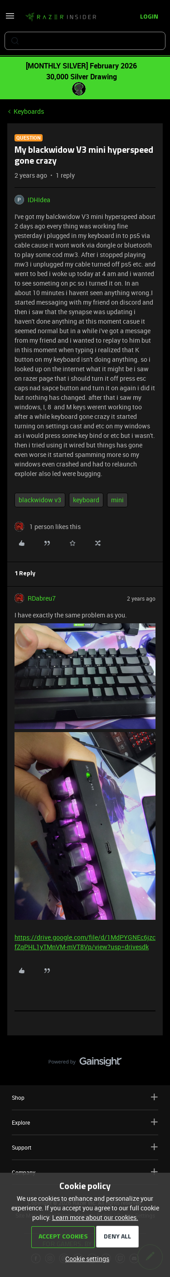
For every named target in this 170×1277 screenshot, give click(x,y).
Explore (85, 1122)
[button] (10, 19)
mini (117, 499)
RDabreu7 (42, 598)
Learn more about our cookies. (95, 1217)
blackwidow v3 (40, 499)
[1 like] (48, 526)
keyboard (86, 499)
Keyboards (29, 111)
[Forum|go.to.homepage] (61, 17)
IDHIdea (39, 199)
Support (85, 1147)
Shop (85, 1097)
